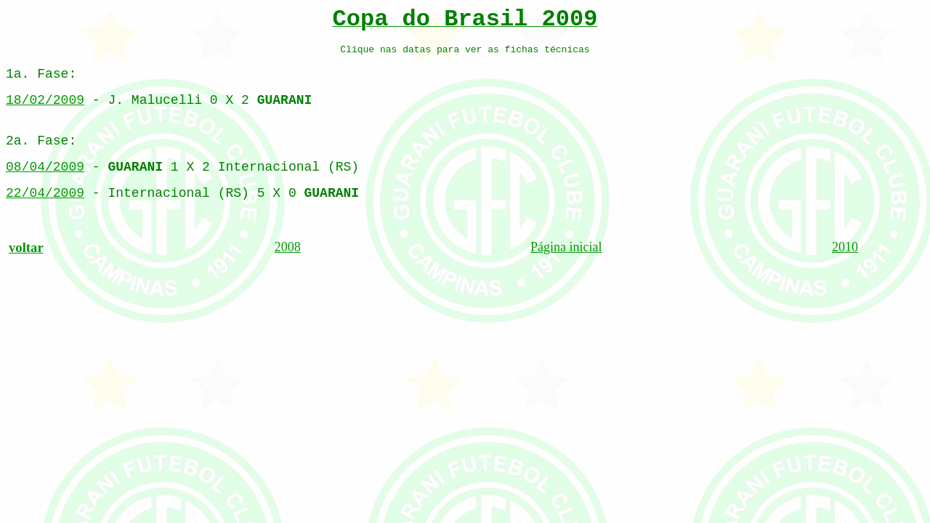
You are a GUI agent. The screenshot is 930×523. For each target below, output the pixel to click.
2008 (288, 247)
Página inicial (566, 247)
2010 (845, 247)
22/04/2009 (45, 193)
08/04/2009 (45, 167)
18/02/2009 (45, 100)
